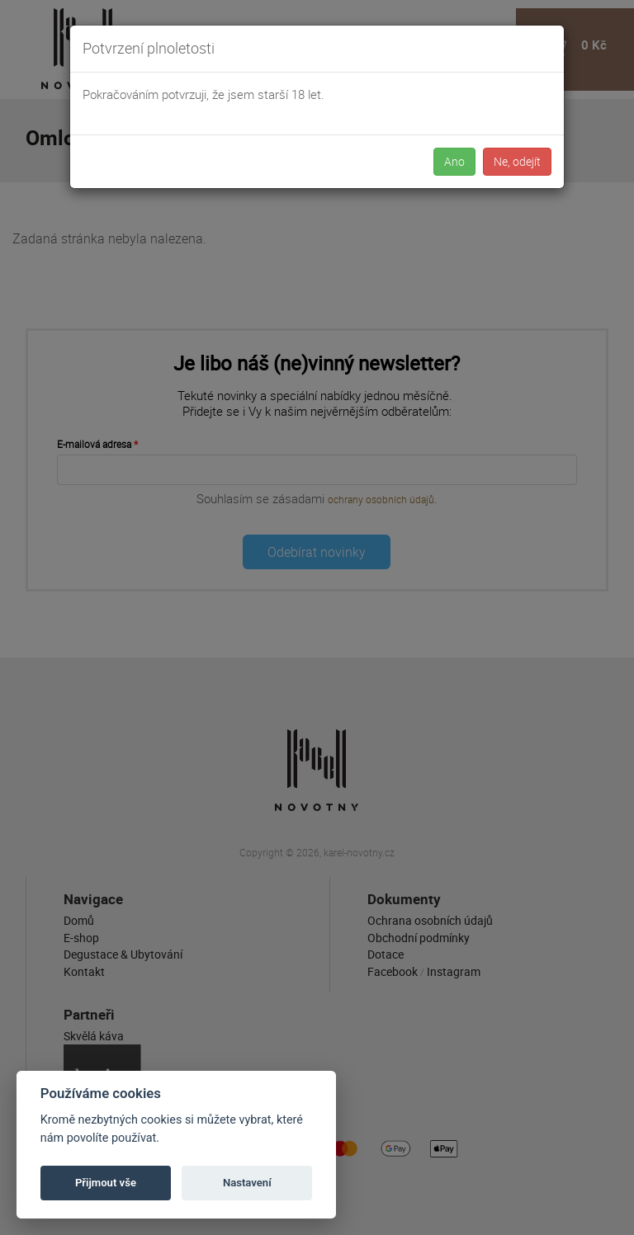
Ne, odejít (517, 161)
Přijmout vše (105, 1182)
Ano (454, 161)
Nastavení (247, 1182)
